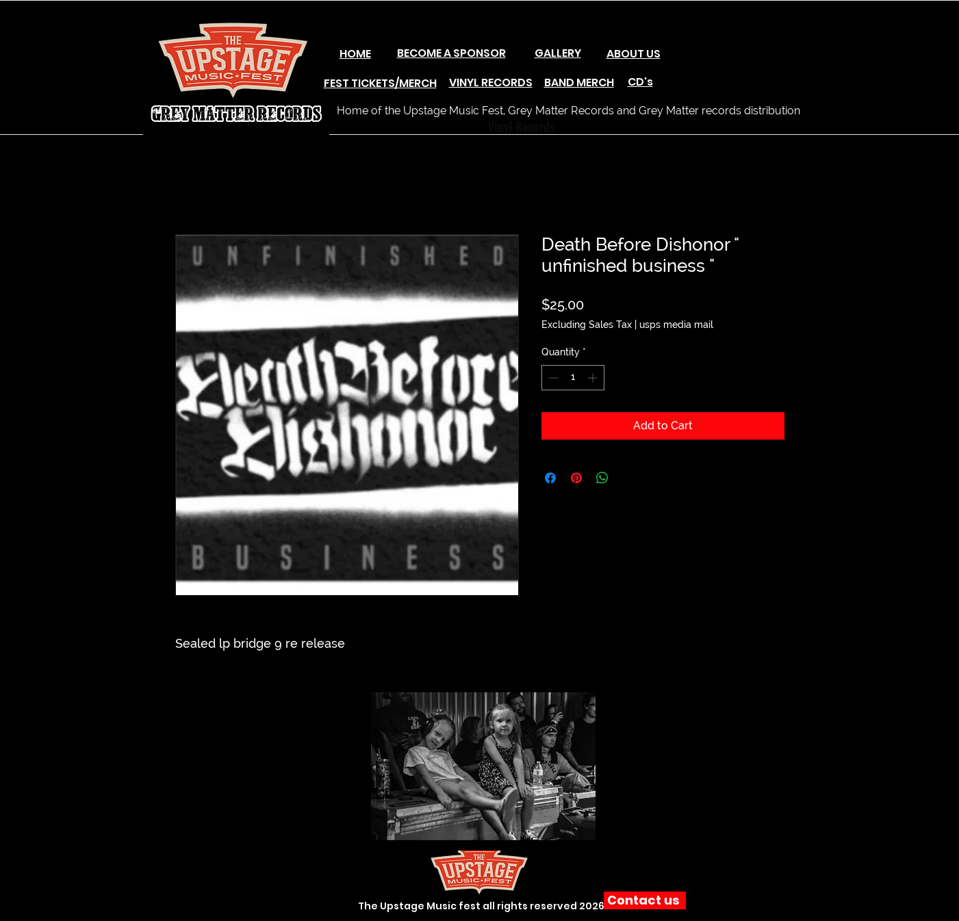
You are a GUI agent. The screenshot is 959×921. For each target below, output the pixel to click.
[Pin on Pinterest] (576, 478)
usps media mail (676, 324)
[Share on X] (628, 478)
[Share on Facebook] (550, 478)
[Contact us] (645, 900)
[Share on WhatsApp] (602, 478)
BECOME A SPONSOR (451, 53)
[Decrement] (552, 378)
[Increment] (593, 378)
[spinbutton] (573, 378)
